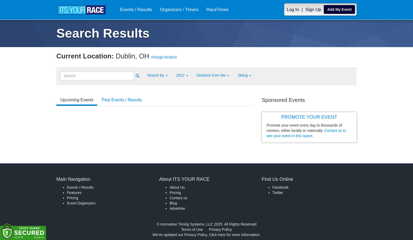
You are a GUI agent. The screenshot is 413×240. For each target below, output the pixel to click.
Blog (173, 203)
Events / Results (136, 9)
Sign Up (313, 9)
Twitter (277, 193)
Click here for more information (234, 235)
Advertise (177, 208)
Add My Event (339, 9)
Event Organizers (81, 203)
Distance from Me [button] (213, 75)
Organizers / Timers (179, 9)
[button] (157, 75)
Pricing (72, 198)
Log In (293, 9)
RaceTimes (217, 9)
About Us (177, 187)
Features (74, 193)
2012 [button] (182, 75)
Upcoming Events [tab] (76, 100)
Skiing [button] (244, 75)
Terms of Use (192, 229)
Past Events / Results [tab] (122, 100)
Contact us (178, 198)
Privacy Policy (220, 229)
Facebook (280, 187)
